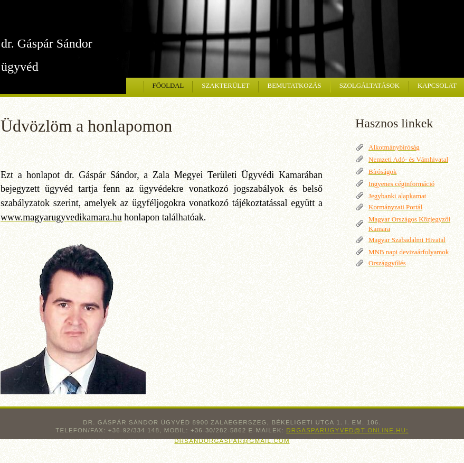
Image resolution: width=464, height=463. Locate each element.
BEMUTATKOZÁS (294, 85)
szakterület (225, 85)
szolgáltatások (369, 85)
